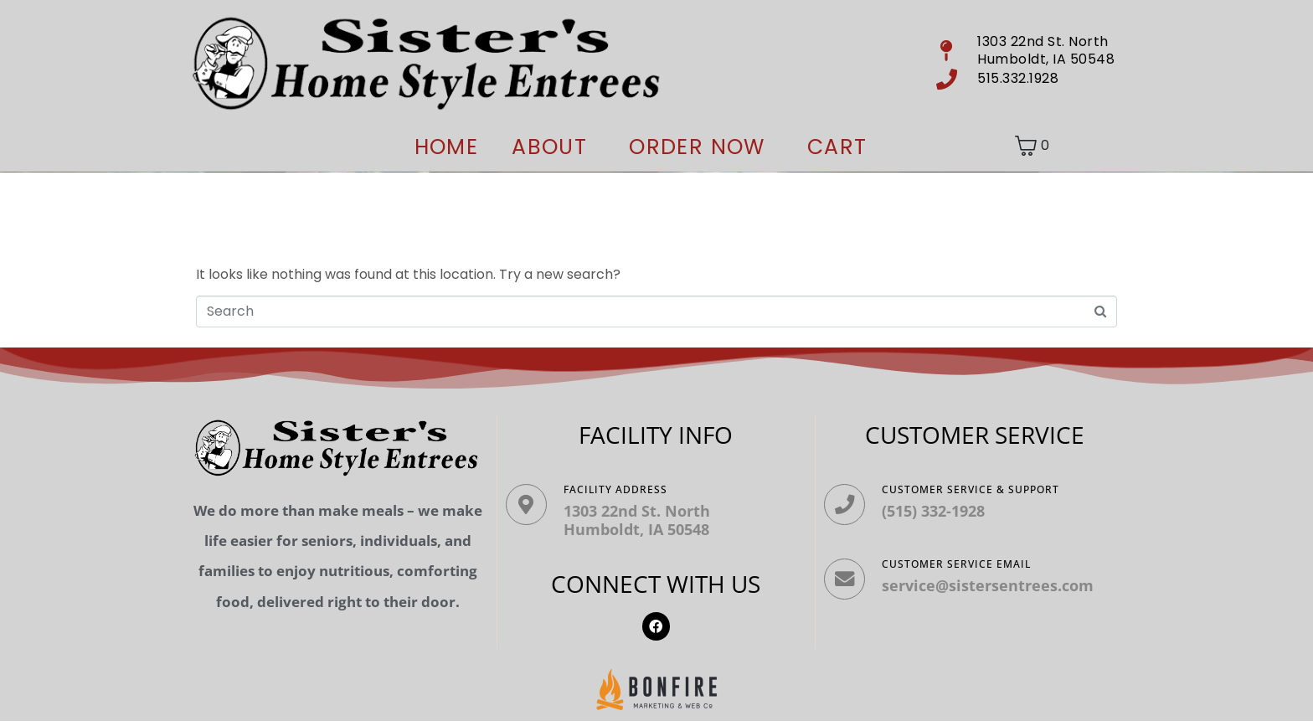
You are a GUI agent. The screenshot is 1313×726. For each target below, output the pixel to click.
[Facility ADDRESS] (532, 510)
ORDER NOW (697, 147)
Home (446, 147)
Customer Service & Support (981, 489)
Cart (837, 147)
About (549, 147)
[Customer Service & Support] (850, 510)
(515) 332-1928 (944, 511)
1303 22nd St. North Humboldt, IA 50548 (647, 520)
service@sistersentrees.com (998, 596)
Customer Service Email (967, 575)
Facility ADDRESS (626, 489)
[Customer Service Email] (850, 595)
